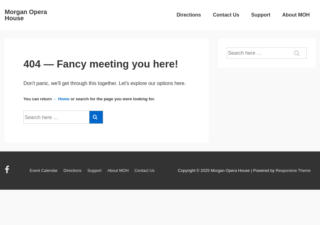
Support (260, 15)
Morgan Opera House (26, 15)
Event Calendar (44, 170)
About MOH (296, 15)
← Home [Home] (61, 99)
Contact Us (226, 15)
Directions (189, 15)
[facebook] (8, 171)
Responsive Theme (293, 170)
